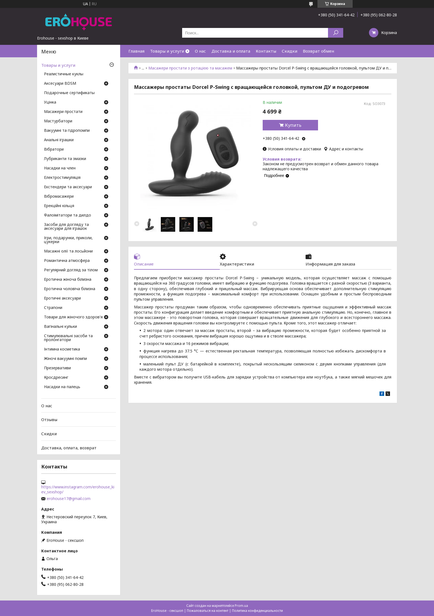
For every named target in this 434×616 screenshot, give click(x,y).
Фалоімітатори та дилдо (67, 215)
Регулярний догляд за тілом (71, 270)
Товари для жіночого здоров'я (73, 317)
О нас (200, 51)
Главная (136, 51)
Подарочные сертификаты (69, 93)
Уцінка (50, 102)
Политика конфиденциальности (257, 610)
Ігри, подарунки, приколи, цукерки (68, 240)
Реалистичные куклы (63, 74)
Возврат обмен (318, 51)
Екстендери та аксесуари (68, 187)
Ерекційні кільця (59, 206)
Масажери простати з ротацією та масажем (190, 68)
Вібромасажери (59, 196)
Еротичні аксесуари (62, 298)
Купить (293, 125)
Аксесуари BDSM (60, 83)
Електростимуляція (62, 178)
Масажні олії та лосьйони (68, 251)
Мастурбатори (58, 121)
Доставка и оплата (230, 51)
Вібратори (54, 149)
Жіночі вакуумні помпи (65, 359)
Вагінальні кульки (60, 326)
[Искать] (335, 33)
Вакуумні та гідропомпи (67, 130)
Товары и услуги (167, 51)
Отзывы (49, 419)
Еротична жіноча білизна (67, 279)
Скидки (289, 51)
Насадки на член (60, 168)
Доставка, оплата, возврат (69, 447)
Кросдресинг (56, 377)
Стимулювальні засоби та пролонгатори (68, 338)
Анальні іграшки (59, 140)
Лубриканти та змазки (65, 159)
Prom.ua (241, 605)
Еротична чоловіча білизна (69, 289)
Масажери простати (63, 112)
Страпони (53, 308)
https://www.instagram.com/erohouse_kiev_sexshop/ (77, 489)
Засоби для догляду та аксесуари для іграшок (66, 227)
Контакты (266, 51)
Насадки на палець (62, 387)
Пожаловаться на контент (207, 610)
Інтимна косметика (62, 349)
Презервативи (57, 368)
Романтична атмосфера (67, 261)
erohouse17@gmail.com (69, 498)
